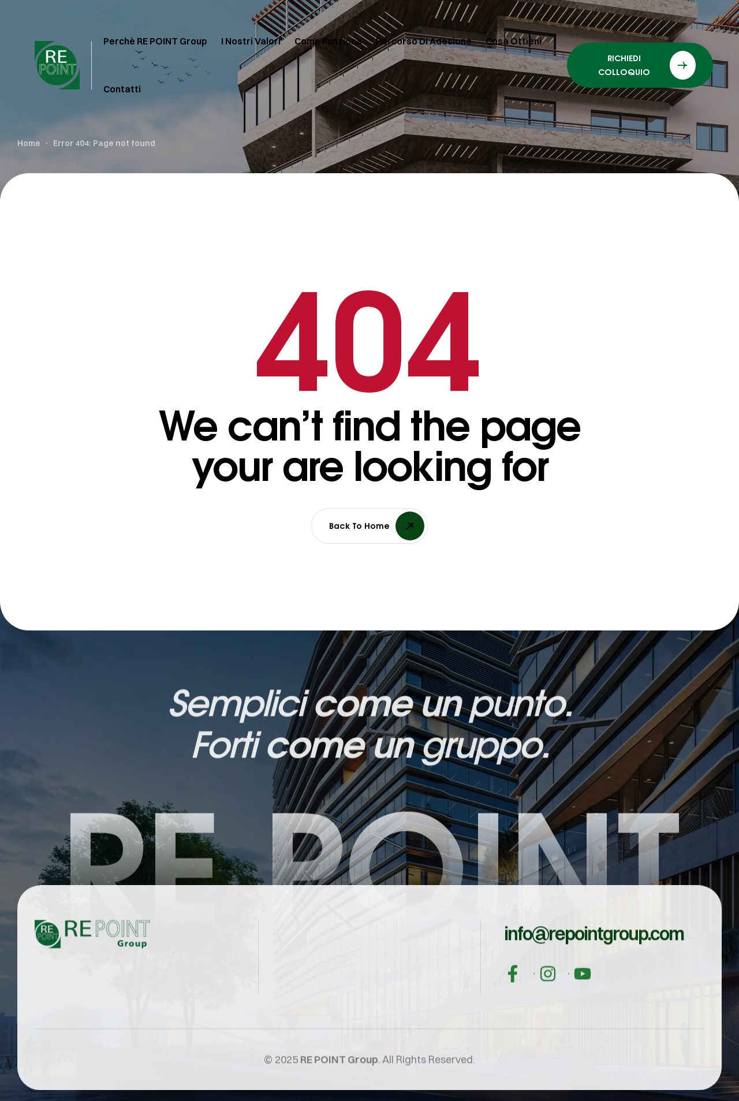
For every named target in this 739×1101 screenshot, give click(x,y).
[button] (594, 973)
